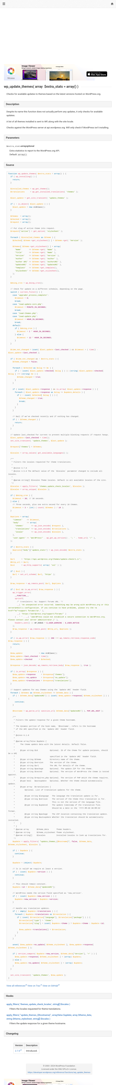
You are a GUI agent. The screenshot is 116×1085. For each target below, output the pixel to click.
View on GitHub (50, 985)
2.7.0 (17, 1051)
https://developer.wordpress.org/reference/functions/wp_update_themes (59, 1072)
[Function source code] (59, 576)
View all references (16, 985)
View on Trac (33, 985)
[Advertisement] (58, 37)
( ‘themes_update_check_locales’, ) (38, 1004)
